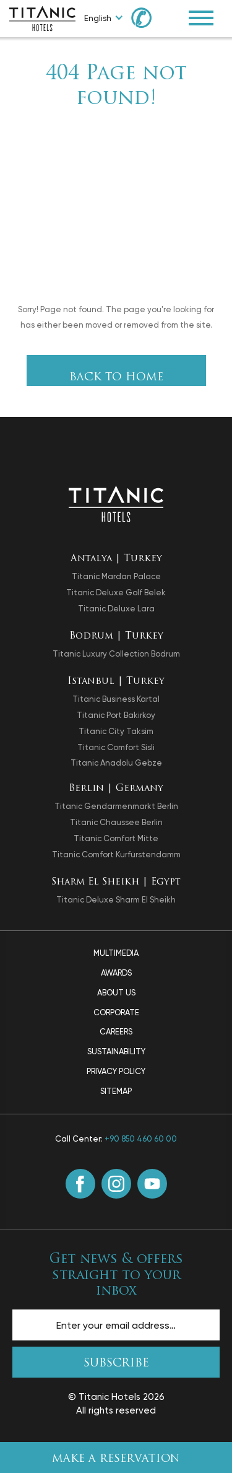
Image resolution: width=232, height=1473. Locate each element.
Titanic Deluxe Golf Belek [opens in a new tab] (116, 592)
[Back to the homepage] (116, 503)
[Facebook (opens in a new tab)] (80, 1184)
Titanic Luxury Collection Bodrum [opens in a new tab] (116, 653)
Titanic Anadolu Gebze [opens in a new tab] (116, 762)
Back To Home (116, 377)
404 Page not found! (116, 86)
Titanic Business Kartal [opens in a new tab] (116, 699)
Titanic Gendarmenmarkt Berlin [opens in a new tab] (116, 806)
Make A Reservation (116, 1459)
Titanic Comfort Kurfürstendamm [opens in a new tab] (116, 854)
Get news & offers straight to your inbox (116, 1275)
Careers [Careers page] (116, 1031)
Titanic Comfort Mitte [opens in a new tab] (116, 838)
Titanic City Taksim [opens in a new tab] (116, 731)
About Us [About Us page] (116, 992)
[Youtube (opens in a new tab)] (152, 1184)
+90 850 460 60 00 (141, 1138)
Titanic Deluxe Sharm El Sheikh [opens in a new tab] (116, 899)
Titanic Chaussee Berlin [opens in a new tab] (116, 822)
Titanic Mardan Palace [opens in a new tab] (116, 576)
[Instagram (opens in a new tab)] (116, 1184)
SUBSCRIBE (116, 1364)
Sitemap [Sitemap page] (116, 1091)
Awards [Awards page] (116, 972)
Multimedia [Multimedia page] (116, 953)
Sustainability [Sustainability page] (116, 1051)
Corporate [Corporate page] (116, 1012)
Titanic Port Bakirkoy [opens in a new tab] (116, 715)
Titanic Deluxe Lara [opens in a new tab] (116, 608)
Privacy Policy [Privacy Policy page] (116, 1071)
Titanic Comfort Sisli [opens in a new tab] (116, 747)
